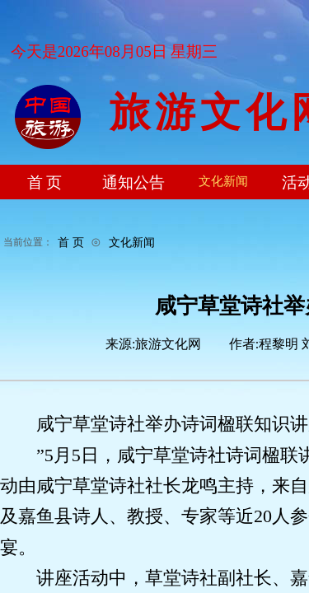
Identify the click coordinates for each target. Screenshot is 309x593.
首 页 (71, 242)
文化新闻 (132, 242)
